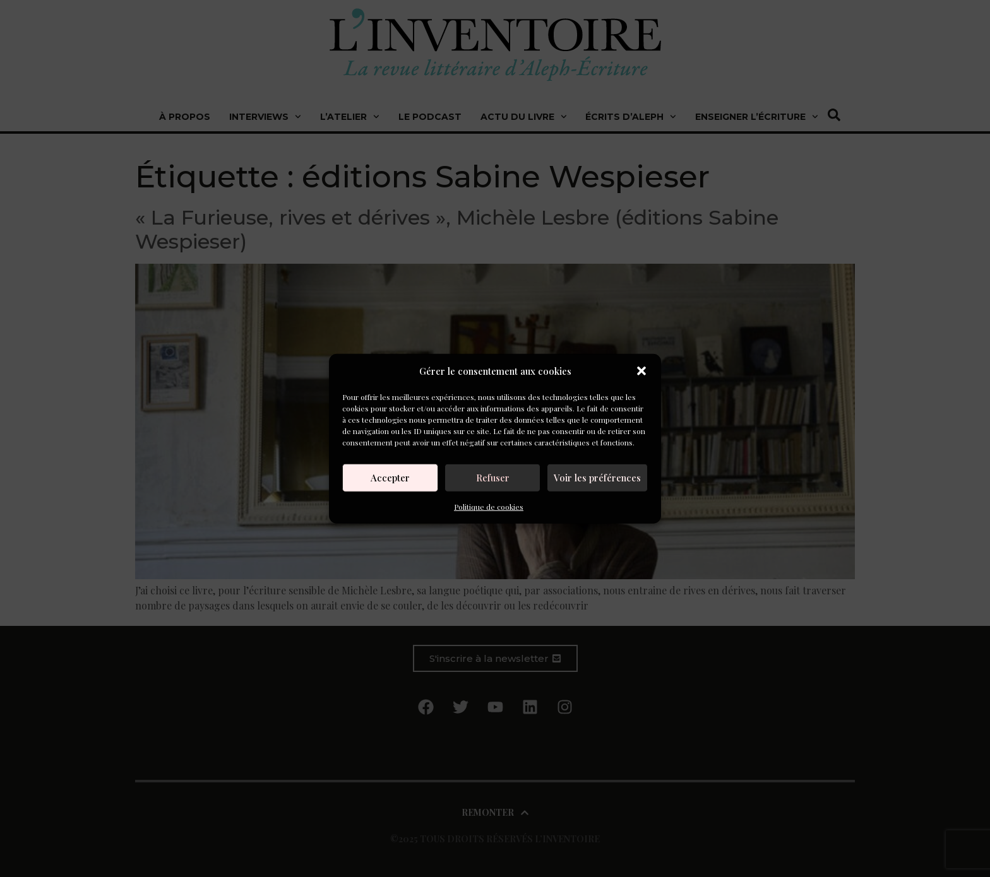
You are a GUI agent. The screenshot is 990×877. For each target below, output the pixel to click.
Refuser (493, 477)
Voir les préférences (597, 477)
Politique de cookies (488, 506)
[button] (641, 371)
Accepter (390, 477)
